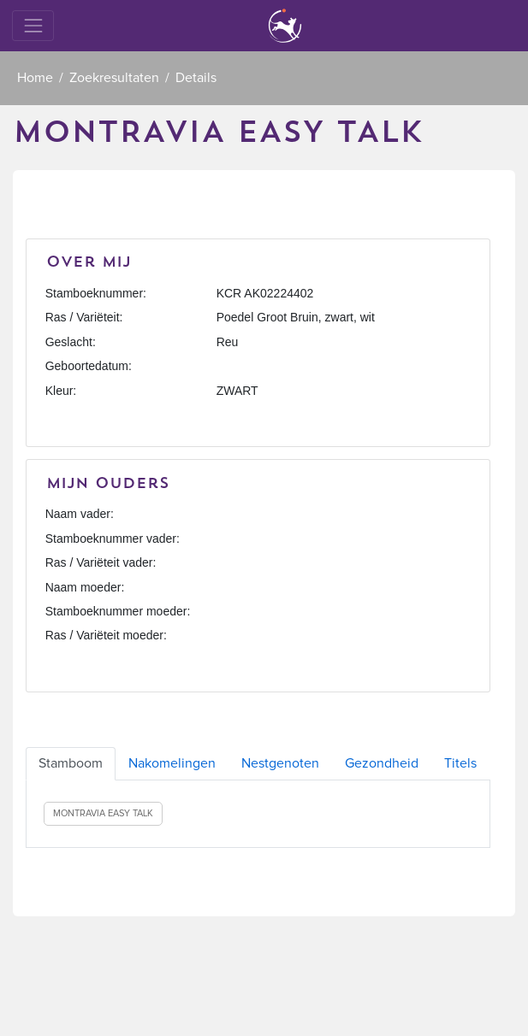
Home (35, 78)
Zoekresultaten (114, 78)
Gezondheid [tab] (381, 763)
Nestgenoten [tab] (280, 763)
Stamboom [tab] (71, 763)
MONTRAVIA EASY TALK (103, 813)
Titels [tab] (460, 763)
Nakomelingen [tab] (172, 763)
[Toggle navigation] (33, 25)
